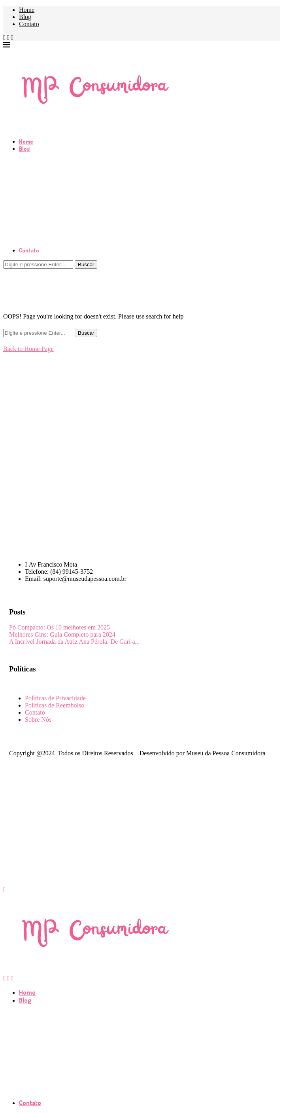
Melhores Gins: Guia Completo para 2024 (62, 634)
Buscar (86, 264)
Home (26, 9)
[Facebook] (4, 37)
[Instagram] (8, 37)
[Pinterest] (12, 37)
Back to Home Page (28, 348)
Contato (29, 24)
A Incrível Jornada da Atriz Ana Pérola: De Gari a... (74, 641)
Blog (25, 16)
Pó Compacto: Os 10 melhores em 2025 (59, 627)
